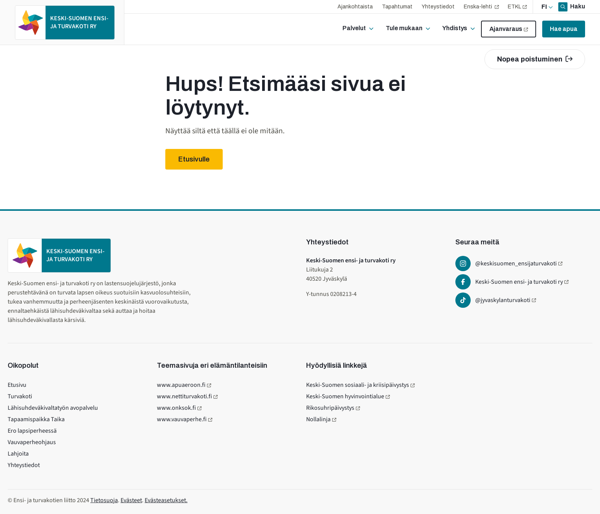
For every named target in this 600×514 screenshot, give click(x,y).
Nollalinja (318, 419)
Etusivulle (194, 159)
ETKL (514, 7)
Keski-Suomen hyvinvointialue (345, 396)
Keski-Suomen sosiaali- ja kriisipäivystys (357, 385)
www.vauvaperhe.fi (182, 419)
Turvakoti (20, 396)
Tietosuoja (104, 500)
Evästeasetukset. (166, 500)
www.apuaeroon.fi (181, 385)
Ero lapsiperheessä (32, 431)
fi (544, 6)
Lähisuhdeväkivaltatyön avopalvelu (53, 408)
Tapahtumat (397, 7)
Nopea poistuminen (534, 59)
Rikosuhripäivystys (330, 408)
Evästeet (131, 500)
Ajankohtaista (355, 7)
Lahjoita (18, 453)
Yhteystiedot (438, 7)
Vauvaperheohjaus (32, 442)
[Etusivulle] (65, 22)
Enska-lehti (478, 7)
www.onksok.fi (176, 408)
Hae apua (563, 29)
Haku (577, 6)
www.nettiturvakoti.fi (184, 396)
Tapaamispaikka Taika (36, 419)
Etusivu (17, 385)
